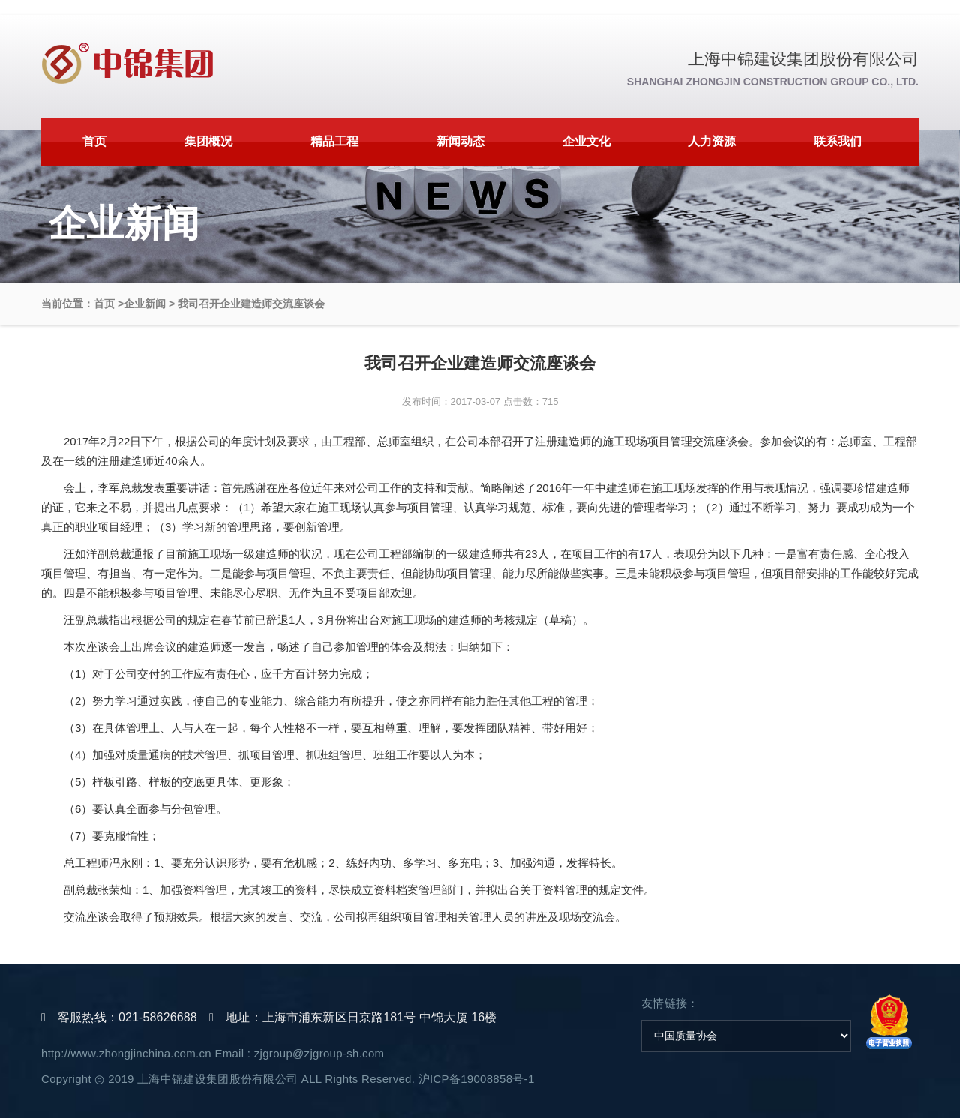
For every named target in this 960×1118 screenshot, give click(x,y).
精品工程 (334, 141)
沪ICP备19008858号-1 (476, 1078)
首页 (94, 141)
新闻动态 (460, 141)
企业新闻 (145, 304)
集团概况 (208, 141)
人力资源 (712, 141)
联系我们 (838, 141)
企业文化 (586, 141)
